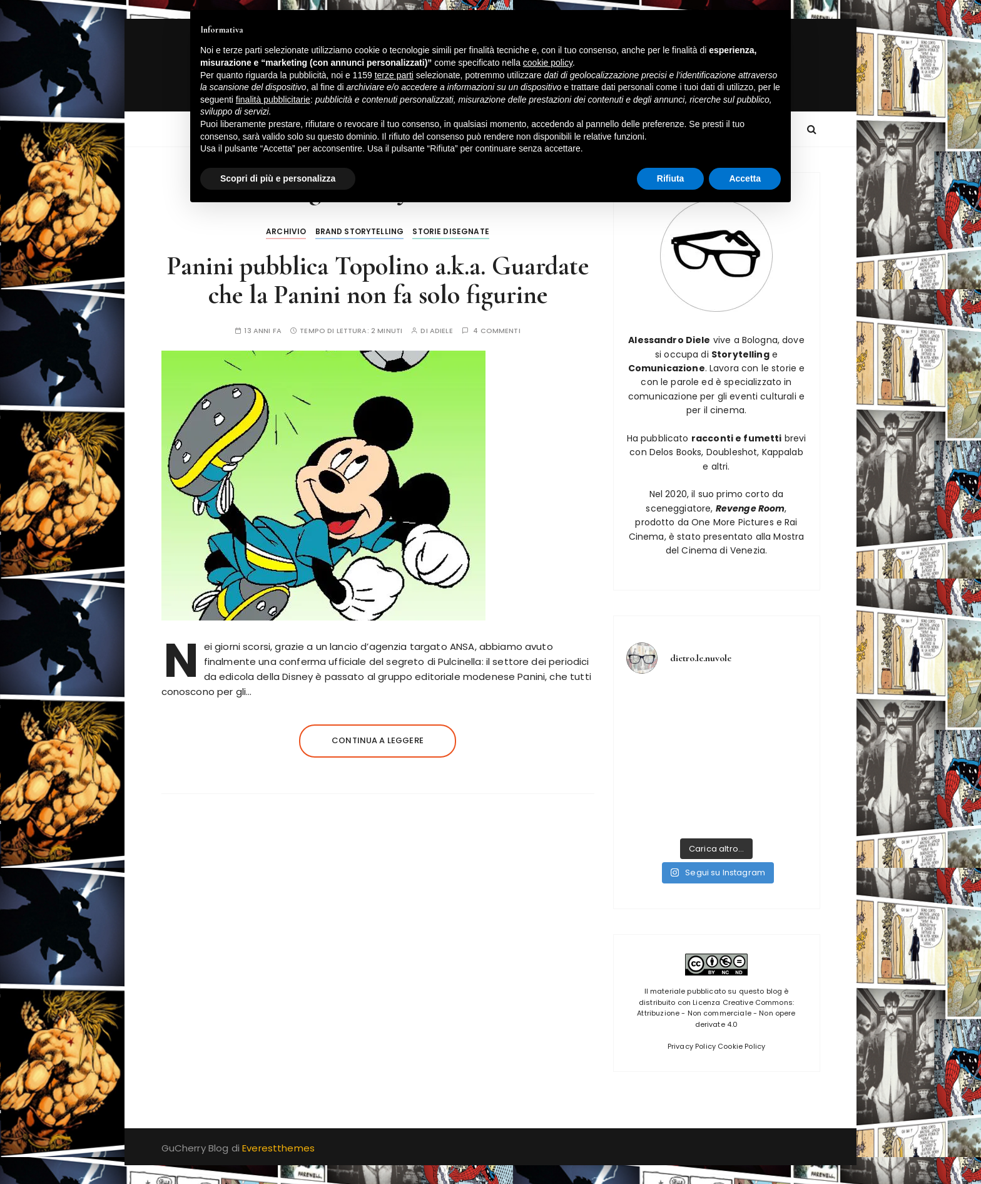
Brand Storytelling (359, 231)
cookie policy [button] (547, 63)
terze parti (394, 75)
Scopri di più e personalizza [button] (277, 178)
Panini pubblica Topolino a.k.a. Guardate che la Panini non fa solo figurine (378, 280)
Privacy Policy (692, 1046)
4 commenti (497, 330)
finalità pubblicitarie (273, 100)
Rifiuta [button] (670, 178)
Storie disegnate (450, 231)
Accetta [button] (745, 178)
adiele (441, 330)
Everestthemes (278, 1148)
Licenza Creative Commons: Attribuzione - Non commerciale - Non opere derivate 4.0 (716, 1013)
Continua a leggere (378, 740)
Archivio (286, 231)
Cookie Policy (741, 1046)
